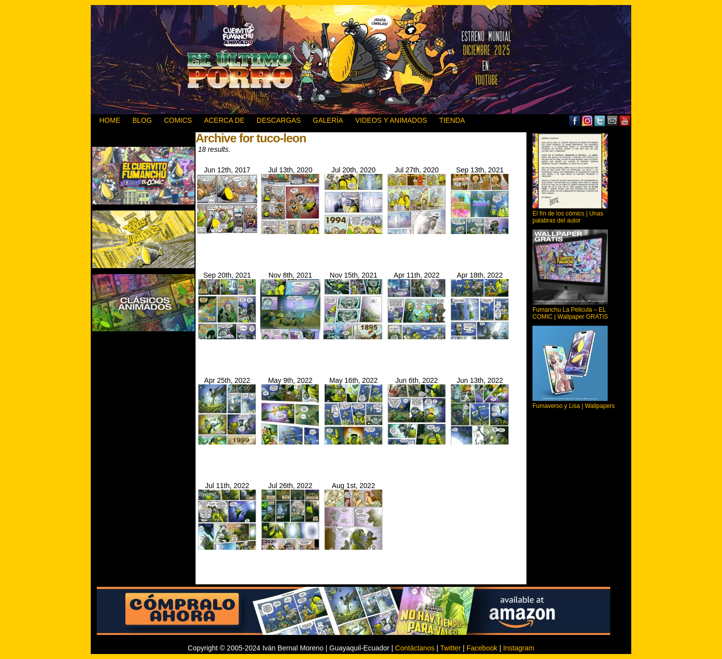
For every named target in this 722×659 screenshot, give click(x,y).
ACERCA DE (224, 120)
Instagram (518, 648)
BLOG (142, 120)
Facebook (575, 120)
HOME (109, 120)
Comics (178, 120)
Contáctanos (415, 648)
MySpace (587, 120)
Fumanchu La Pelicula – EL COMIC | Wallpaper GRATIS (570, 313)
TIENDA (452, 120)
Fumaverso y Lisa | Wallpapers (573, 405)
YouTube (625, 120)
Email (612, 120)
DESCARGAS (279, 120)
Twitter (600, 120)
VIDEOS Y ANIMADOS (391, 120)
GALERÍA (328, 120)
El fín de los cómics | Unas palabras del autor (567, 217)
